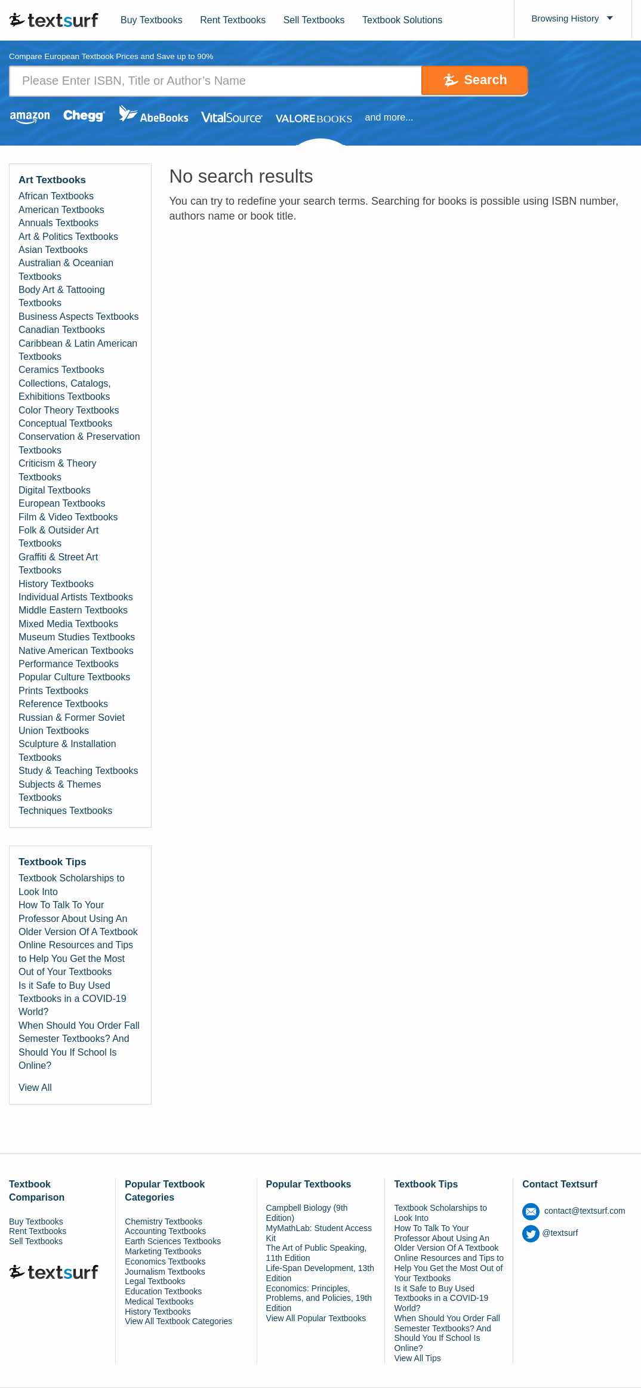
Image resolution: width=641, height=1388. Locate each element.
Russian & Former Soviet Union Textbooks (72, 724)
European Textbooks (62, 504)
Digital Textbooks (55, 490)
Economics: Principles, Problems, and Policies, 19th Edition (319, 1298)
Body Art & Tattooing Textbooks (62, 297)
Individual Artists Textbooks (76, 598)
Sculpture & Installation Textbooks (67, 751)
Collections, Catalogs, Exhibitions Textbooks (65, 390)
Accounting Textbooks (165, 1231)
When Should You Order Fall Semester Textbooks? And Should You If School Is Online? (79, 1045)
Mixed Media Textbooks (68, 624)
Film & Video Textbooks (68, 517)
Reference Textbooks (63, 704)
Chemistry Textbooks (163, 1221)
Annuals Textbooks (58, 223)
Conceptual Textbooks (65, 423)
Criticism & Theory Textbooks (57, 470)
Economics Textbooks (165, 1261)
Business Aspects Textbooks (79, 316)
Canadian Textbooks (62, 330)
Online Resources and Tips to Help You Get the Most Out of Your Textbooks (76, 958)
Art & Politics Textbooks (68, 237)
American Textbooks (61, 210)
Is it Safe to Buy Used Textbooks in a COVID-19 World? (73, 998)
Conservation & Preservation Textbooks (79, 443)
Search (478, 81)
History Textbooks (56, 584)
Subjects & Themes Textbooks (60, 791)
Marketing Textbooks (163, 1251)
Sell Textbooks (314, 20)
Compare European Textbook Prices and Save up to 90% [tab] (115, 57)
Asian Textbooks (53, 250)
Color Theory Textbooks (69, 410)
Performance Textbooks (69, 664)
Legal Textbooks (155, 1282)
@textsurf (550, 1233)
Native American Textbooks (76, 651)
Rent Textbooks (233, 20)
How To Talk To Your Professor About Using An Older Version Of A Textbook (78, 918)
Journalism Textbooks (165, 1271)
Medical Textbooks (159, 1301)
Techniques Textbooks (65, 811)
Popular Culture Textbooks (74, 678)
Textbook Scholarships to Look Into (72, 885)
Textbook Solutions (402, 20)
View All (35, 1088)
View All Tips (417, 1359)
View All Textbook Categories (178, 1322)
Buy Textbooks (152, 20)
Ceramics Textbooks (61, 370)
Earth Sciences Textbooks (173, 1242)
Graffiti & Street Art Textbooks (58, 563)
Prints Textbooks (53, 691)
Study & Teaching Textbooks (78, 771)
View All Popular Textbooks (316, 1318)
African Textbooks (56, 197)
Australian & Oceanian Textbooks (66, 270)
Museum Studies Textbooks (77, 638)
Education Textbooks (163, 1292)
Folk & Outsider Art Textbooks (58, 537)
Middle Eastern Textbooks (73, 611)
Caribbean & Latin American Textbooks (78, 350)
